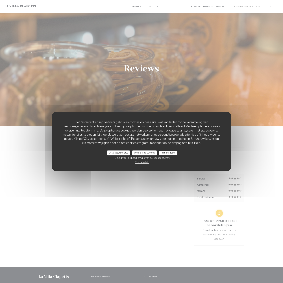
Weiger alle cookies (144, 152)
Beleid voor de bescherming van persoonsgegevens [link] (143, 158)
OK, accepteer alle (118, 152)
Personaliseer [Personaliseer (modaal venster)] (168, 152)
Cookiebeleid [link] (142, 162)
